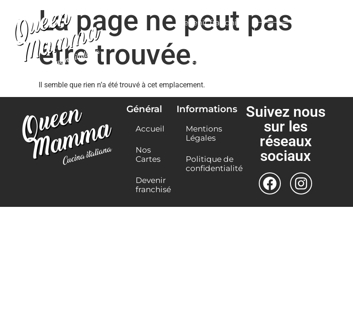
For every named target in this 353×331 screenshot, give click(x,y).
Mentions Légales (204, 133)
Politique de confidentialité (206, 163)
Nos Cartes (148, 154)
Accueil (150, 128)
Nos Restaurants (211, 43)
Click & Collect (217, 64)
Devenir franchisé (211, 22)
